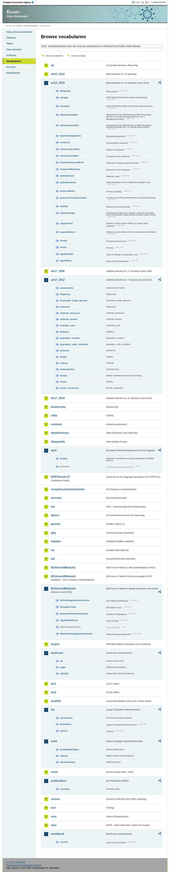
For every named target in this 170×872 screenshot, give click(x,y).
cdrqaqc (64, 97)
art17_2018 (58, 398)
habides (56, 541)
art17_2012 (58, 279)
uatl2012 (64, 673)
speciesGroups (67, 762)
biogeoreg (65, 294)
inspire (55, 644)
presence (64, 350)
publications (58, 780)
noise (54, 772)
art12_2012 (58, 74)
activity (63, 458)
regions (64, 756)
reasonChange (67, 213)
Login (137, 2)
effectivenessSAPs (69, 125)
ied (53, 558)
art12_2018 (58, 82)
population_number (70, 338)
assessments (66, 288)
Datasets (11, 37)
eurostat (56, 497)
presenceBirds (67, 191)
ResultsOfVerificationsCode (74, 613)
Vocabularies (13, 61)
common (56, 424)
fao (53, 506)
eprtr (54, 450)
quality (63, 357)
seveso (55, 799)
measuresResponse (70, 169)
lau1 (53, 683)
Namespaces (13, 72)
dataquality (58, 441)
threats (63, 240)
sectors (64, 731)
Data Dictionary (31, 26)
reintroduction (67, 369)
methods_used (67, 325)
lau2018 (56, 701)
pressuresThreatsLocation (73, 198)
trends (63, 247)
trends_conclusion (69, 388)
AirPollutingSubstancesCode (74, 600)
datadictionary (60, 432)
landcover (57, 652)
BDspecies (65, 91)
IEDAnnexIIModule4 (63, 588)
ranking (64, 206)
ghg (53, 532)
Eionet (19, 26)
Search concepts (78, 56)
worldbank (57, 833)
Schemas (11, 55)
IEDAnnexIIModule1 (63, 567)
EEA (19, 2)
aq (52, 65)
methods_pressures (70, 313)
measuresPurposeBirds (72, 162)
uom (53, 816)
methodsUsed (67, 176)
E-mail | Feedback (16, 862)
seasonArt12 (66, 223)
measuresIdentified (69, 149)
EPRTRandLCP (60, 476)
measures (65, 142)
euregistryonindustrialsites (68, 489)
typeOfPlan (65, 260)
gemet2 (55, 524)
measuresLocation (69, 156)
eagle (62, 667)
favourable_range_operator (73, 300)
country (64, 842)
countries (65, 106)
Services (10, 67)
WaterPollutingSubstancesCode (76, 633)
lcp (53, 709)
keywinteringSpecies (70, 135)
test (53, 807)
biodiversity (58, 406)
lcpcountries (66, 718)
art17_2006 (58, 271)
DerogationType (68, 607)
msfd (54, 741)
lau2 (53, 692)
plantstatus (65, 724)
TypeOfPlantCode (69, 620)
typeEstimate (66, 254)
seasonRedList (67, 232)
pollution (64, 332)
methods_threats (68, 319)
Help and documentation (19, 32)
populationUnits (68, 182)
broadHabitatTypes (69, 749)
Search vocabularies (54, 56)
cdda (54, 415)
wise (54, 825)
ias (52, 550)
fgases (55, 515)
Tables (9, 43)
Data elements (14, 49)
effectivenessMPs (69, 114)
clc (61, 661)
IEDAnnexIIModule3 (63, 576)
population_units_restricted (74, 344)
